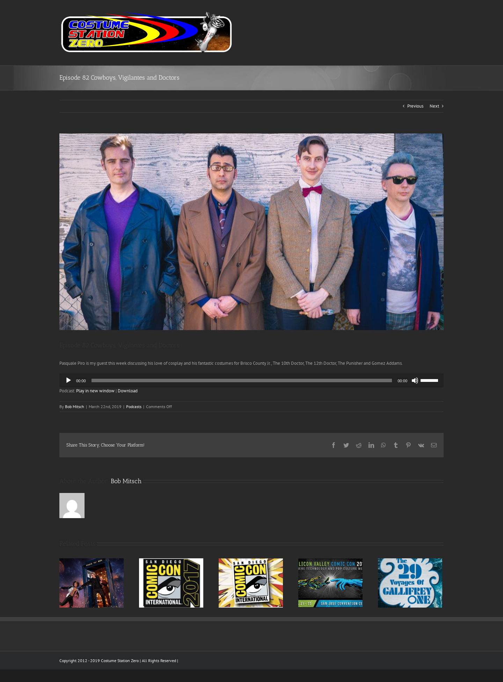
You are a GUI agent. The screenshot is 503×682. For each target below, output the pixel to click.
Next (434, 106)
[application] (251, 380)
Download (128, 391)
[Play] (68, 380)
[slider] (242, 380)
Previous (415, 106)
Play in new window (95, 391)
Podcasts (133, 406)
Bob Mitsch (74, 406)
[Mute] (414, 380)
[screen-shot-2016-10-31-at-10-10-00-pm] (251, 231)
